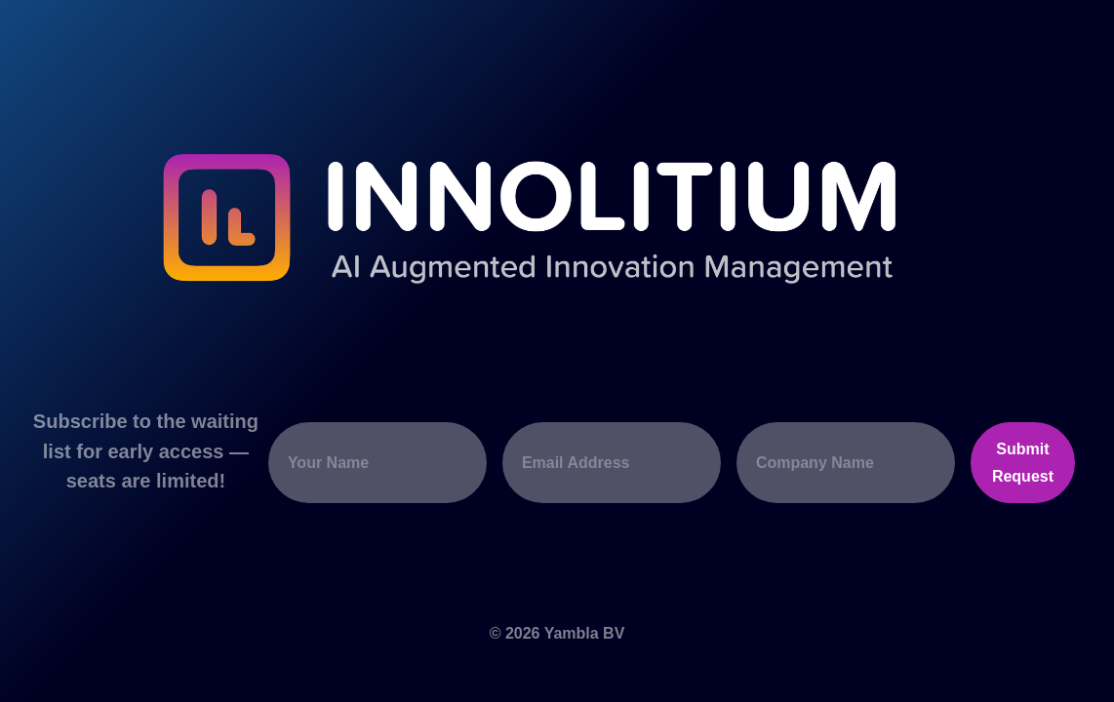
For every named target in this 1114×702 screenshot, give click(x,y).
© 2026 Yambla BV (557, 633)
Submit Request (1023, 462)
